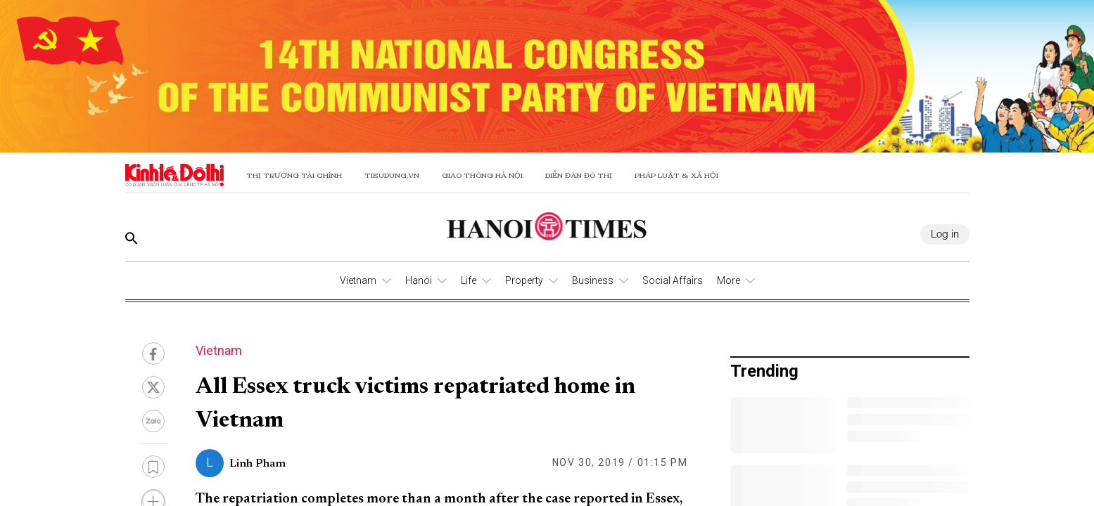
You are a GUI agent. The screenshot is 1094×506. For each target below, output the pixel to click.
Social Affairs (672, 280)
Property (524, 280)
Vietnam (358, 280)
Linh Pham (257, 463)
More (728, 280)
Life (468, 280)
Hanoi (418, 280)
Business (592, 280)
